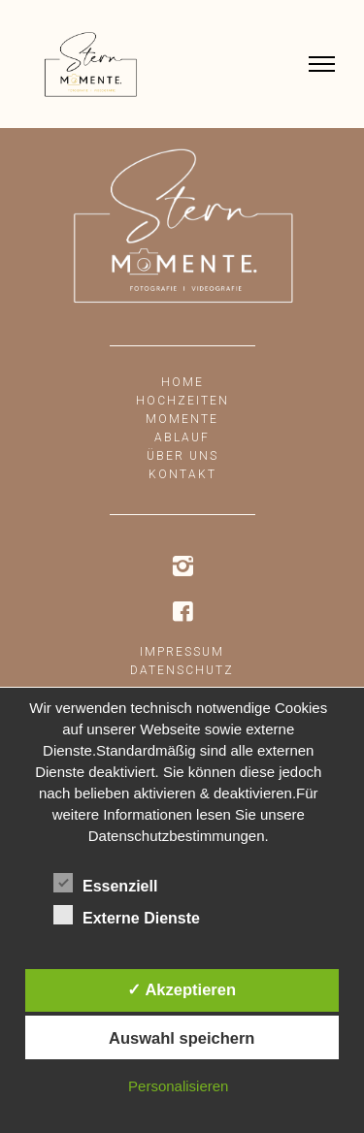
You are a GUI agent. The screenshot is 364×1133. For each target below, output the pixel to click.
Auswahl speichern (181, 1038)
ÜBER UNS (182, 456)
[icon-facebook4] (182, 612)
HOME (182, 382)
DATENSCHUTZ (182, 670)
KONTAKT (182, 474)
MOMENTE (182, 419)
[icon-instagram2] (182, 567)
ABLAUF (182, 437)
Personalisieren (178, 1086)
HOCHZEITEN (182, 400)
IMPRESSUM (182, 652)
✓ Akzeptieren (181, 989)
